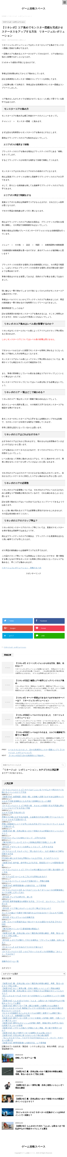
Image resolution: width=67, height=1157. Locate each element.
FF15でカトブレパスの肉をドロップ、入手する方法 (24, 838)
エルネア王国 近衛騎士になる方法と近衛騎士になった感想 (26, 801)
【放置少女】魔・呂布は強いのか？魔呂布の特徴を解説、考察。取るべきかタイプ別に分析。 (39, 1072)
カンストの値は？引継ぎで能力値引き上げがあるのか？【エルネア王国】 (33, 913)
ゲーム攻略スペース (33, 8)
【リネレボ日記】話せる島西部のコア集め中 (26, 756)
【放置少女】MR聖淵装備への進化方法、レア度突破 (24, 886)
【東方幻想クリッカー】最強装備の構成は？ (20, 929)
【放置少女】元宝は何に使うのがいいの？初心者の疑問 (25, 1035)
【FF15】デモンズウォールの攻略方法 (18, 917)
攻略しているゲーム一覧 (25, 1058)
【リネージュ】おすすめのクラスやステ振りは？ (22, 947)
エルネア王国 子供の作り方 (13, 813)
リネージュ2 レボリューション (15, 647)
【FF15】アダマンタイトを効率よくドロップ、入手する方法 (27, 847)
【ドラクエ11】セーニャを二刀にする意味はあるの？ (24, 877)
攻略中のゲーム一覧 (10, 961)
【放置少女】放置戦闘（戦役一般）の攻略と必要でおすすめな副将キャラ (33, 797)
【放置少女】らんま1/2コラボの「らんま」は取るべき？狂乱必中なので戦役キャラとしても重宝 (40, 1127)
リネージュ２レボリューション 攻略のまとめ (21, 568)
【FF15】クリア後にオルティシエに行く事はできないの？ (26, 908)
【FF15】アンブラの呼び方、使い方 (17, 897)
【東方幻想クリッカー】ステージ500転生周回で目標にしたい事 (29, 842)
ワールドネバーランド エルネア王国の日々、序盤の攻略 (25, 881)
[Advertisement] (33, 591)
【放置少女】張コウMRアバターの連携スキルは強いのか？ (27, 1033)
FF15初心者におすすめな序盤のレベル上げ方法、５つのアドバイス (30, 858)
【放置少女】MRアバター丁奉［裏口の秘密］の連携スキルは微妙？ (30, 1006)
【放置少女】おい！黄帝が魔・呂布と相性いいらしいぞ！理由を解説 (31, 988)
